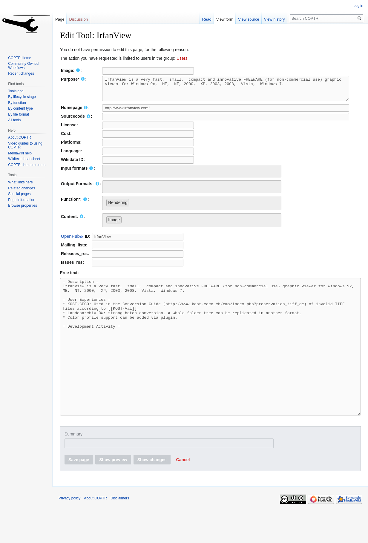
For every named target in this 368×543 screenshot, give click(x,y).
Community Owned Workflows (23, 66)
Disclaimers (120, 529)
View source (248, 19)
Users (182, 58)
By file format (18, 114)
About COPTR (19, 137)
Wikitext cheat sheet (24, 159)
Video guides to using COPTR (25, 145)
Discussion (78, 19)
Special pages (19, 194)
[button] (183, 491)
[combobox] (191, 175)
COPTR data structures (26, 165)
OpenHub (70, 240)
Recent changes (21, 73)
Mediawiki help (20, 153)
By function (17, 103)
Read (206, 19)
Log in (358, 6)
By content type (20, 108)
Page (59, 19)
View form (225, 19)
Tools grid (15, 91)
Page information (21, 200)
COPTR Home (19, 58)
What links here (20, 182)
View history (274, 19)
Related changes (21, 188)
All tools (14, 120)
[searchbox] (108, 174)
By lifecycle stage (22, 97)
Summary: (74, 465)
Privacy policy (69, 529)
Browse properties (22, 205)
